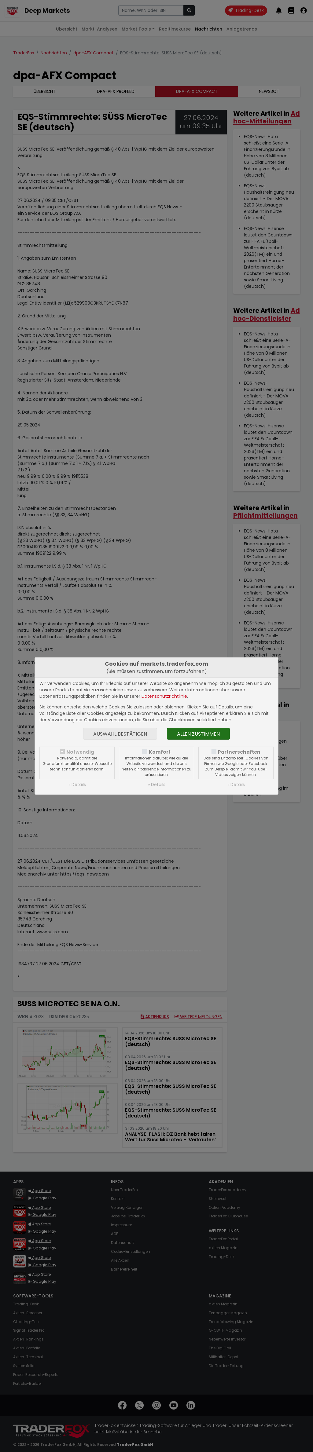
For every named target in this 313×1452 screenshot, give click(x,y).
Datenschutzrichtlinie (164, 696)
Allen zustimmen (198, 733)
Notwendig (80, 752)
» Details (77, 784)
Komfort (160, 752)
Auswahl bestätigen (120, 733)
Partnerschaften (239, 752)
